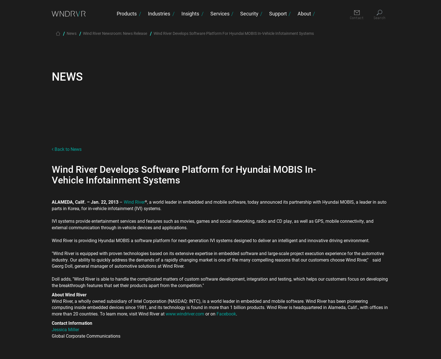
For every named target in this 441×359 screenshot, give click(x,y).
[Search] (379, 15)
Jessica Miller (65, 329)
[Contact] (357, 15)
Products (127, 13)
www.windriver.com (185, 314)
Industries (159, 13)
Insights (190, 13)
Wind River (134, 202)
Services (220, 13)
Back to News (67, 149)
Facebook (226, 314)
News (71, 33)
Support (278, 13)
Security (249, 13)
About (304, 13)
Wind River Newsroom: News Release (115, 33)
